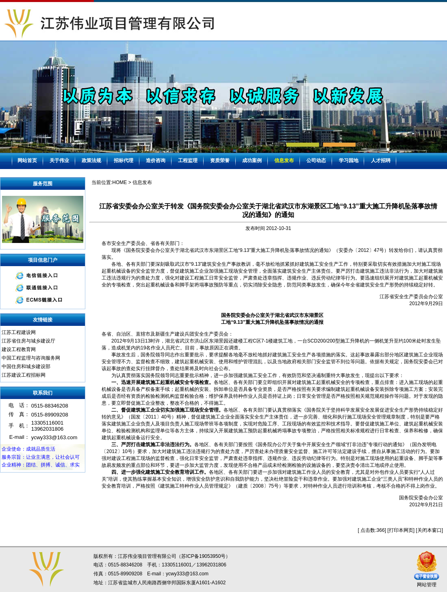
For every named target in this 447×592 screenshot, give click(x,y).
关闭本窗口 (429, 530)
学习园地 (348, 160)
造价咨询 (155, 160)
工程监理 (187, 160)
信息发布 (284, 160)
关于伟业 (59, 160)
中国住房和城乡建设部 (26, 366)
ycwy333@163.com (187, 574)
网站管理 (426, 585)
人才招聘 (381, 160)
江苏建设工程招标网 (24, 375)
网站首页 (27, 160)
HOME (119, 182)
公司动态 (316, 160)
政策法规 (91, 160)
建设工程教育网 (19, 349)
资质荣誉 (220, 160)
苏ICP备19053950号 (203, 556)
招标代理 (123, 160)
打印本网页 (401, 530)
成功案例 (252, 160)
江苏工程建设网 (19, 332)
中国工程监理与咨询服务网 (31, 358)
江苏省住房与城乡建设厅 (28, 341)
